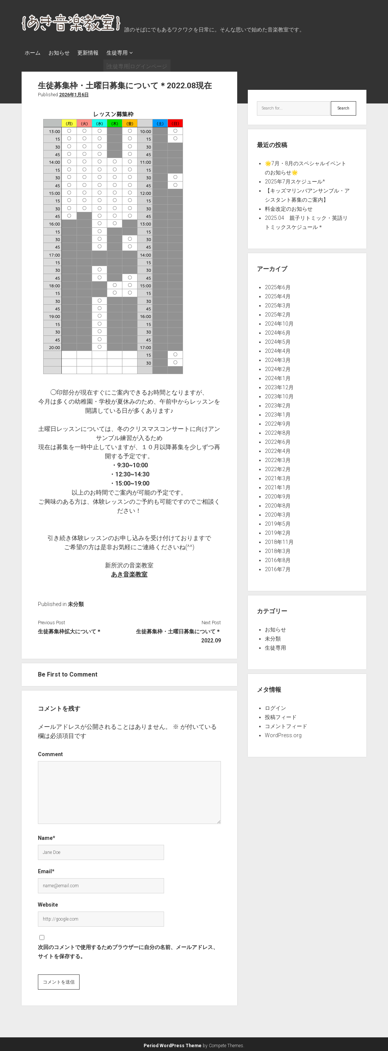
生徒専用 (127, 53)
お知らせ (62, 53)
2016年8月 (278, 558)
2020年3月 (278, 512)
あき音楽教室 (129, 572)
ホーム (33, 53)
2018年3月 (278, 549)
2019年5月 (278, 521)
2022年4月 (278, 449)
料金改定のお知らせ (289, 207)
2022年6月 (278, 440)
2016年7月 (278, 567)
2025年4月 (278, 294)
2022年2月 (278, 467)
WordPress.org (283, 733)
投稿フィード (281, 715)
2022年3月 (278, 458)
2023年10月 (279, 394)
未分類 (76, 602)
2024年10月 (279, 321)
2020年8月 (278, 503)
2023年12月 (279, 385)
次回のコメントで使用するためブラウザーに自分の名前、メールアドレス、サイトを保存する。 (128, 949)
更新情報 (95, 53)
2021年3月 (278, 476)
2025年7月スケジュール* (295, 179)
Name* (46, 836)
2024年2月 (278, 367)
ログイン (275, 706)
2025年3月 (278, 303)
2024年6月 (278, 330)
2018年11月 (279, 540)
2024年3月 (278, 358)
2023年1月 (278, 412)
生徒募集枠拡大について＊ (70, 629)
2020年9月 (278, 494)
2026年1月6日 (74, 92)
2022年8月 (278, 431)
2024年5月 (278, 340)
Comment (50, 752)
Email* (46, 869)
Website (48, 902)
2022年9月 (278, 421)
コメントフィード (286, 724)
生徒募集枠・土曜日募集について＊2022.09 (178, 633)
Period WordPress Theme (173, 1043)
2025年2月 (278, 312)
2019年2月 (278, 531)
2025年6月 (278, 285)
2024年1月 (278, 376)
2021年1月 (278, 485)
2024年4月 (278, 349)
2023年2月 (278, 403)
